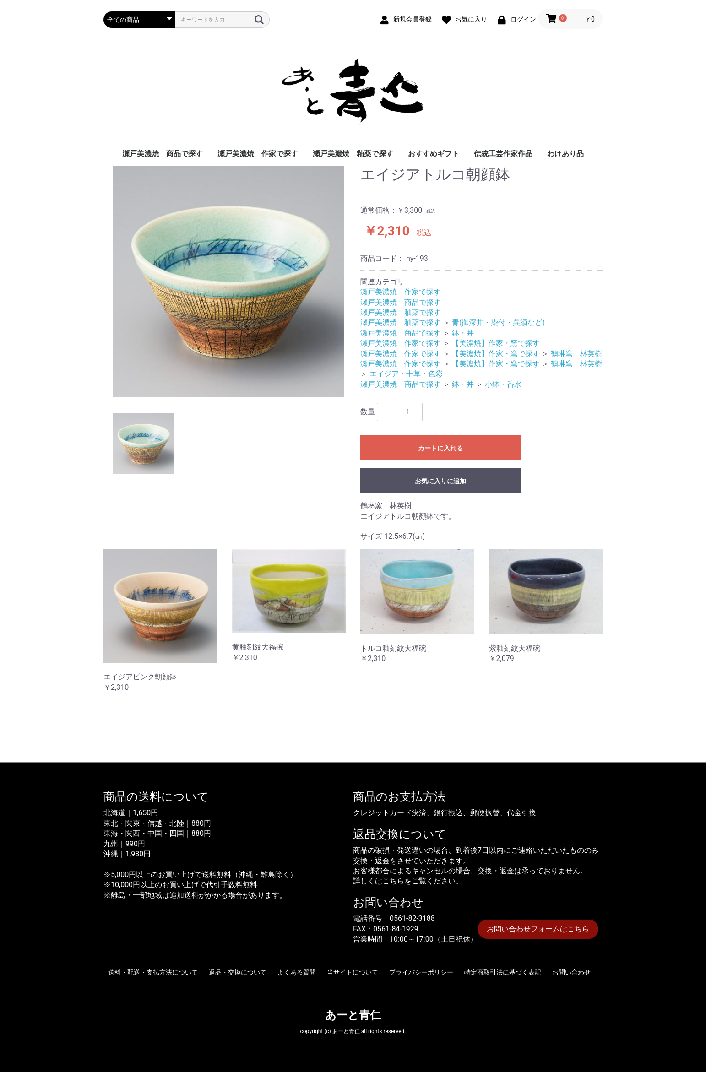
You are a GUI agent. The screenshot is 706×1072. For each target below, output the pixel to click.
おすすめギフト (433, 153)
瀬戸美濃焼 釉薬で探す (353, 153)
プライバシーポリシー (421, 972)
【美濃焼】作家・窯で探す (496, 343)
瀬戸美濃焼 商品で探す (162, 153)
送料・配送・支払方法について (153, 972)
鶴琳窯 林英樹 (576, 353)
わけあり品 (565, 153)
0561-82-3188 (412, 918)
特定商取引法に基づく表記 (502, 972)
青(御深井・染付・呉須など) (498, 322)
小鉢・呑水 (503, 384)
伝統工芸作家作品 (503, 153)
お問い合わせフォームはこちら (538, 929)
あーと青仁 (353, 1015)
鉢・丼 (463, 333)
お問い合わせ (571, 972)
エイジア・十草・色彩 (406, 373)
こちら (393, 881)
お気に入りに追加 (440, 481)
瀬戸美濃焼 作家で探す (257, 153)
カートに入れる (440, 448)
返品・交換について (237, 972)
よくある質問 (296, 972)
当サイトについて (352, 972)
